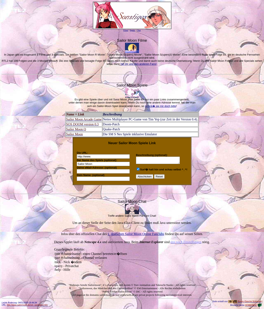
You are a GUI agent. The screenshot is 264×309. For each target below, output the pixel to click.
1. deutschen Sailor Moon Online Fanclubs (136, 234)
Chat (139, 30)
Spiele (132, 30)
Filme (125, 30)
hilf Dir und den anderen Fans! (139, 63)
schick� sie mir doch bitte (160, 106)
